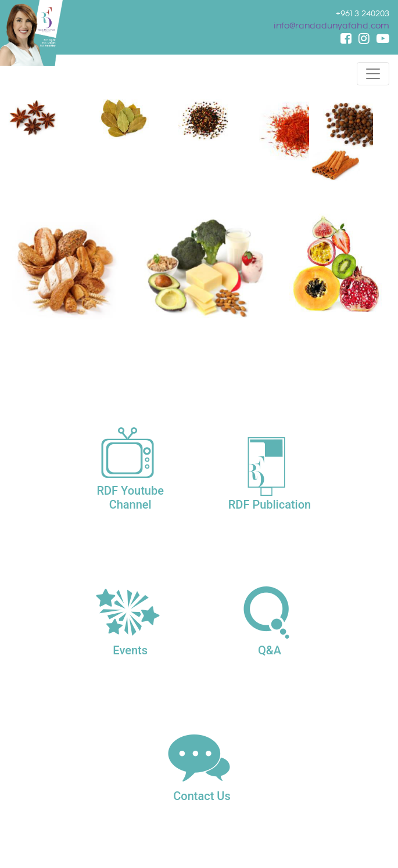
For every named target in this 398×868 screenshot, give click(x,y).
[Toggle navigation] (373, 73)
